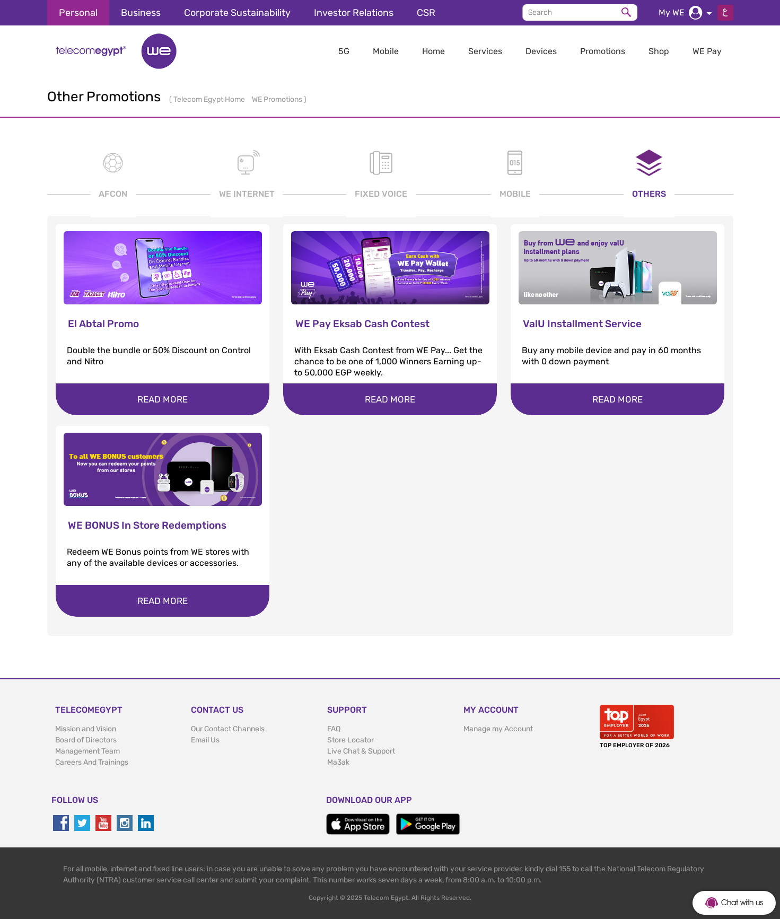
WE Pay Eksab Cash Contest (362, 324)
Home (433, 51)
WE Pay (707, 51)
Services (485, 51)
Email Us (205, 740)
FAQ (333, 728)
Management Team (87, 751)
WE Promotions (278, 99)
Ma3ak (338, 762)
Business (141, 13)
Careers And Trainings (91, 762)
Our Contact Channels (228, 728)
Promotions (602, 51)
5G (343, 51)
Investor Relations (353, 13)
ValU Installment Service (582, 324)
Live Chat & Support (361, 751)
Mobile (386, 51)
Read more (162, 399)
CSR (426, 13)
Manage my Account (498, 728)
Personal (78, 13)
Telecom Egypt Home (210, 99)
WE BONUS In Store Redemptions (147, 525)
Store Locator (350, 740)
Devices (541, 51)
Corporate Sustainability (237, 13)
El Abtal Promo (103, 324)
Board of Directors (86, 740)
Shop (658, 51)
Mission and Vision (85, 728)
